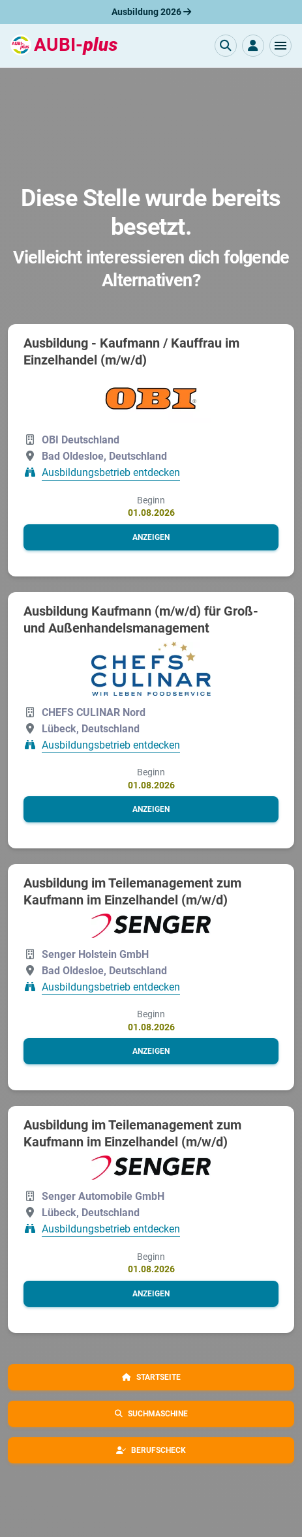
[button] (280, 46)
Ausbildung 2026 (151, 12)
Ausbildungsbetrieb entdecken (111, 473)
